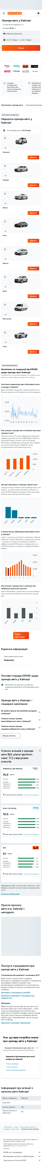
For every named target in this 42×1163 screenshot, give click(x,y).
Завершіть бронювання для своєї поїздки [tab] (21, 1048)
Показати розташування (31, 795)
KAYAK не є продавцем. (22, 1152)
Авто (16, 1127)
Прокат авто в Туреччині (28, 1127)
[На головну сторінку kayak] (15, 13)
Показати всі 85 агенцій (10, 894)
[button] (3, 13)
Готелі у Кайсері (12, 1067)
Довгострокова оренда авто (16, 1070)
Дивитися (33, 157)
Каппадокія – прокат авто (11, 1129)
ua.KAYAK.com (8, 1127)
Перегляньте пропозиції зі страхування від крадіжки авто (17, 997)
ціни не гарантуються (20, 1146)
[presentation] (40, 751)
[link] (21, 635)
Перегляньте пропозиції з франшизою (15, 1023)
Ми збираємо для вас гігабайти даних (22, 1156)
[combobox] (13, 25)
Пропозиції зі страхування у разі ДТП (15, 993)
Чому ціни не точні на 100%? (22, 1160)
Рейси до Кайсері (12, 1064)
